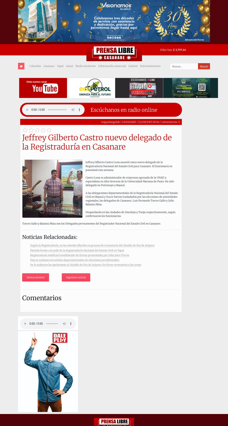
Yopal (60, 66)
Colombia (35, 66)
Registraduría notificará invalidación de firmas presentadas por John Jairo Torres (79, 255)
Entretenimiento (150, 66)
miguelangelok (110, 122)
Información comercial (112, 66)
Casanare (49, 66)
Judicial (133, 66)
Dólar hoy (166, 49)
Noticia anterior (36, 277)
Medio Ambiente (85, 66)
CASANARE (129, 122)
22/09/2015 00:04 (149, 122)
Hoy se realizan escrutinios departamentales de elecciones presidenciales (74, 259)
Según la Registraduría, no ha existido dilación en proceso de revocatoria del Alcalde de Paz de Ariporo (92, 245)
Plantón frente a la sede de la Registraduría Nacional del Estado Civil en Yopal (77, 250)
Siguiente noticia (76, 277)
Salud (69, 66)
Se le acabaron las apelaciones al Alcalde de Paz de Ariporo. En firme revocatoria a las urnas (85, 264)
